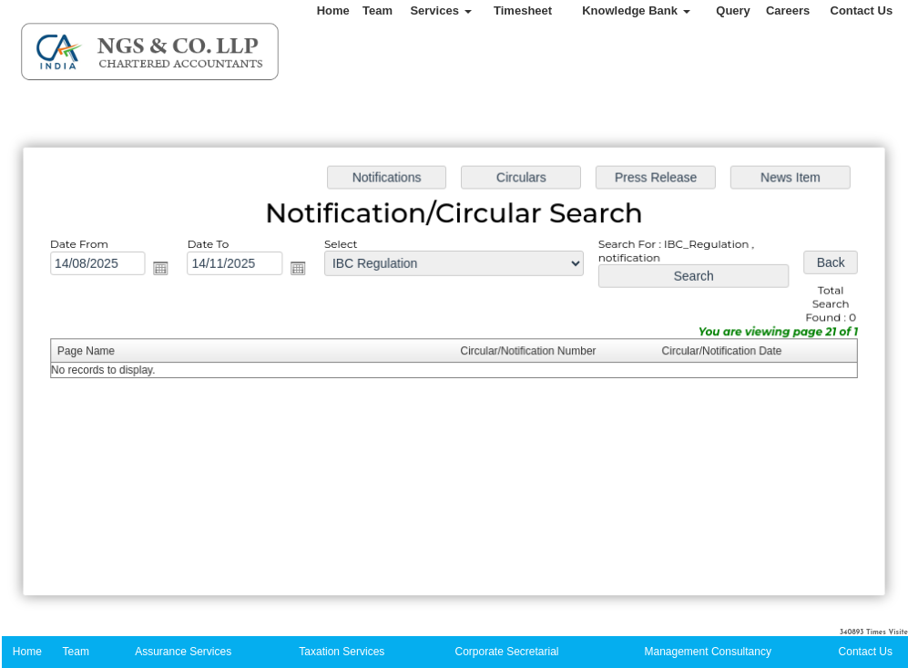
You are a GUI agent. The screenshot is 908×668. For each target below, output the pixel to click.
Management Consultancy (708, 651)
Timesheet (523, 10)
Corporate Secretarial (506, 651)
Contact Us (862, 10)
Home (333, 10)
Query (733, 10)
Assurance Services (183, 651)
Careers (788, 10)
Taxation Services (341, 651)
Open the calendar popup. (167, 270)
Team (377, 10)
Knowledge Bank (635, 10)
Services (440, 10)
